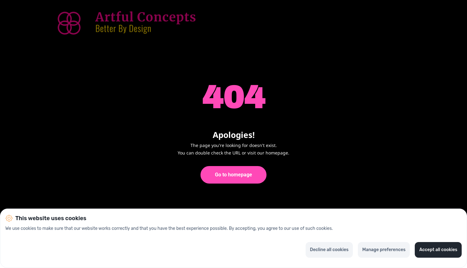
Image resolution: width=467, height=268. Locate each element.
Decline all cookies (329, 249)
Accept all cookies (438, 249)
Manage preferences (383, 249)
